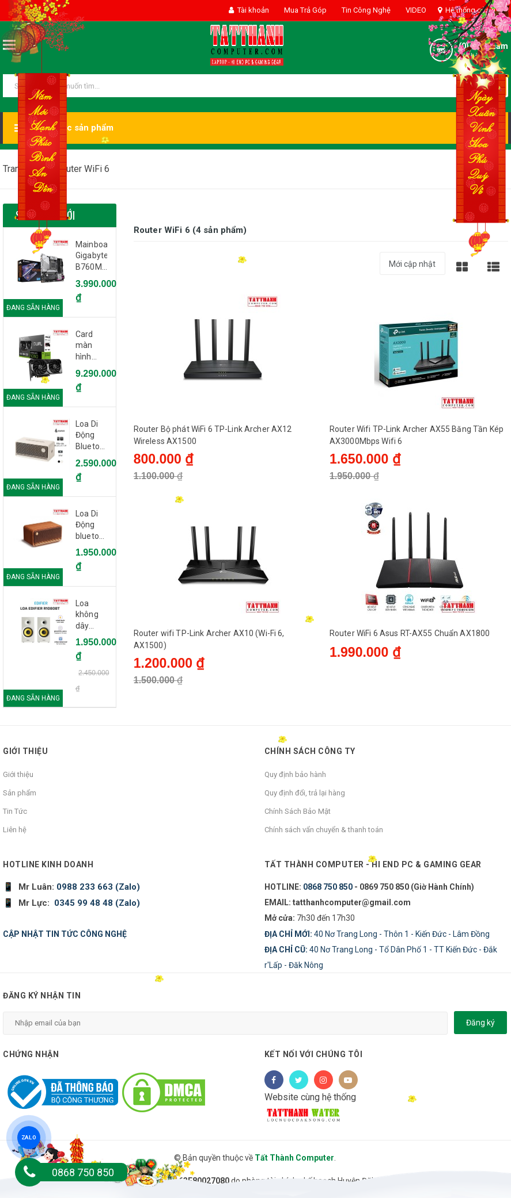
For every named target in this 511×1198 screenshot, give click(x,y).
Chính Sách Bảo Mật (297, 811)
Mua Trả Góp (304, 10)
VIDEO (415, 10)
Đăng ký (480, 1022)
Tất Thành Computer (294, 1157)
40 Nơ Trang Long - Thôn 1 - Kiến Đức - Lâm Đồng (377, 934)
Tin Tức (15, 811)
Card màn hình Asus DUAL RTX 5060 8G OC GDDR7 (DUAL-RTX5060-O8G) (91, 346)
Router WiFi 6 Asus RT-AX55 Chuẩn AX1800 (410, 633)
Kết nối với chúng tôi (313, 1054)
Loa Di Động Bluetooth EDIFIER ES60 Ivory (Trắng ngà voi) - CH (91, 436)
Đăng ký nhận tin (42, 995)
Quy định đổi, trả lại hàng (304, 793)
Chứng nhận (31, 1054)
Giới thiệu (18, 774)
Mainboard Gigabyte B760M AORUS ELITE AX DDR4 (91, 256)
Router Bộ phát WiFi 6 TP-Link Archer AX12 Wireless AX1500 (213, 435)
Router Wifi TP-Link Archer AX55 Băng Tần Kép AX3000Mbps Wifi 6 (417, 435)
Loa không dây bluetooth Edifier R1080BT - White (91, 615)
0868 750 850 (328, 886)
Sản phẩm (19, 793)
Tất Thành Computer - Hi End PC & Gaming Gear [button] (373, 864)
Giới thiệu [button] (25, 751)
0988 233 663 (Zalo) (97, 887)
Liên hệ (15, 829)
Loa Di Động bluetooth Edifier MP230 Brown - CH (91, 525)
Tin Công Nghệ (365, 10)
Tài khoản (249, 10)
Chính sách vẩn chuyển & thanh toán (323, 829)
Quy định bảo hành (295, 774)
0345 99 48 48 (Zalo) (97, 903)
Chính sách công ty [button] (309, 751)
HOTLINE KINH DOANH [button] (48, 864)
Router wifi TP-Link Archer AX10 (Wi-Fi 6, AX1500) (209, 639)
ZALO (28, 1137)
